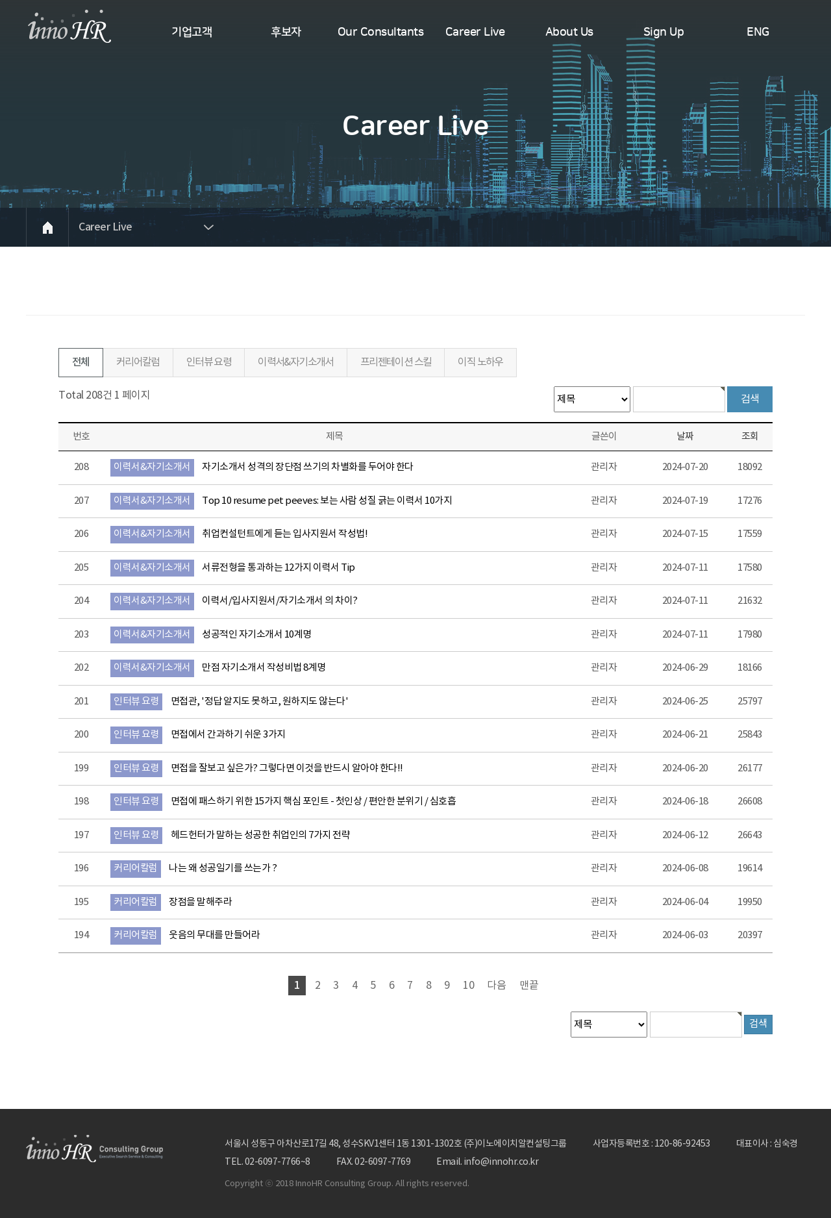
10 (469, 985)
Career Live (475, 32)
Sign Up (663, 32)
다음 (496, 985)
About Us (569, 32)
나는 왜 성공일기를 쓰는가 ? (223, 868)
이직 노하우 (480, 362)
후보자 (286, 32)
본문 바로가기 (0, 0)
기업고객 (191, 32)
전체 (81, 362)
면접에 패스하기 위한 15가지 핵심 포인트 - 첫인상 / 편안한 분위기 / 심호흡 (313, 801)
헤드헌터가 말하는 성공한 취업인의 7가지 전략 (261, 835)
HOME (47, 227)
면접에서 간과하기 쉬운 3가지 (228, 734)
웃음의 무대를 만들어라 (214, 935)
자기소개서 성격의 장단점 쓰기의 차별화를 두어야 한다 (308, 467)
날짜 (684, 436)
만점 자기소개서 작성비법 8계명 (264, 667)
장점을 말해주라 (200, 902)
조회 (749, 436)
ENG (758, 32)
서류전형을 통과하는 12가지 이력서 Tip (278, 567)
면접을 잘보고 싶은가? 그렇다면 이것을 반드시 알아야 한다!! (287, 768)
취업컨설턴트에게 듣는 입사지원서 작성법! (284, 534)
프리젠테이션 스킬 (396, 362)
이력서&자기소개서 (296, 362)
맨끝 (529, 985)
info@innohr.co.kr (501, 1162)
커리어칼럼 (138, 362)
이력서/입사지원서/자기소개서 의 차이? (280, 600)
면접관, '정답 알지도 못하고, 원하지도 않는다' (260, 701)
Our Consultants (381, 32)
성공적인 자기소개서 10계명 (257, 634)
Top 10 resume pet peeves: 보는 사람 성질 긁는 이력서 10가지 (327, 500)
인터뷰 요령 (208, 362)
